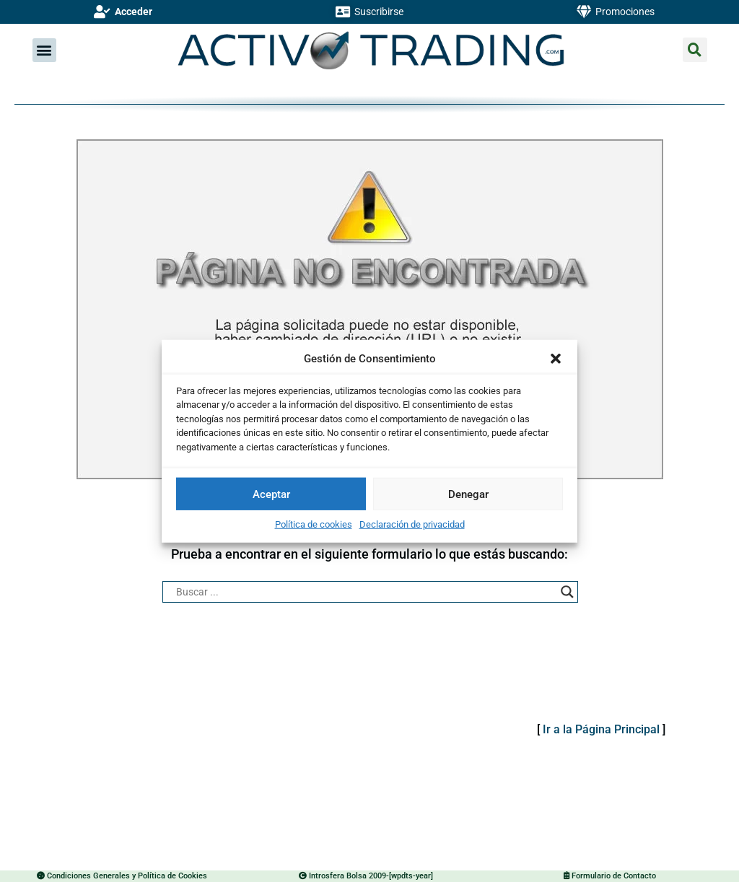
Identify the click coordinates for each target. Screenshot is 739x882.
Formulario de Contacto (612, 876)
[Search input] (363, 592)
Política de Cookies (171, 876)
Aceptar (271, 493)
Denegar (468, 493)
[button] (555, 359)
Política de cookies (313, 524)
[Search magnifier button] (567, 592)
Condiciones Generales (88, 876)
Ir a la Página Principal (601, 729)
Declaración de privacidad (412, 524)
